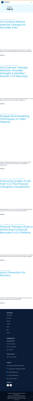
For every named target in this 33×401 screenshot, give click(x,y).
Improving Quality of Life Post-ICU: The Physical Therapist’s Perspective (15, 184)
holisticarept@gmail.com (13, 372)
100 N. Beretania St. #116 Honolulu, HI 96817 (16, 368)
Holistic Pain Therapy (9, 19)
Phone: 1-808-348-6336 (13, 375)
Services (8, 324)
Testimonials (9, 315)
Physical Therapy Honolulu (20, 224)
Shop (8, 326)
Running (9, 270)
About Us (8, 321)
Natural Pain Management (12, 65)
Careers (8, 332)
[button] (31, 2)
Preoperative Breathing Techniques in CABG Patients (14, 119)
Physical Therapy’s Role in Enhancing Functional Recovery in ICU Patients (16, 229)
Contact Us (9, 318)
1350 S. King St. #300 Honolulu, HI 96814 (16, 365)
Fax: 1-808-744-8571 (12, 378)
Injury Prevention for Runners (12, 274)
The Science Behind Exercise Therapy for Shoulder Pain (13, 24)
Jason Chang (2, 19)
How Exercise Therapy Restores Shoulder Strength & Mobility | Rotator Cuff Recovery (14, 72)
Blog (7, 329)
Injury (14, 19)
